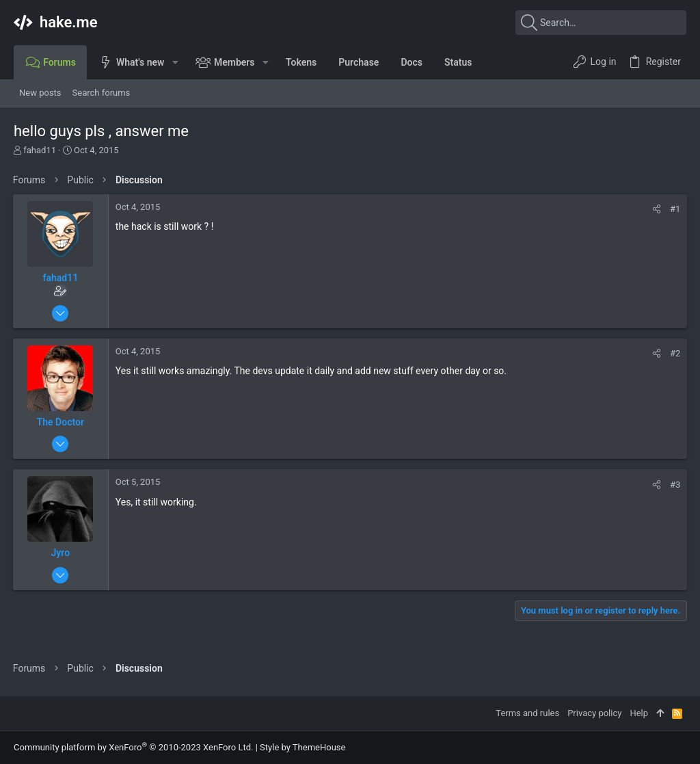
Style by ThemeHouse (302, 747)
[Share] (655, 208)
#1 (674, 209)
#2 (674, 353)
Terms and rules (527, 713)
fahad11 (39, 150)
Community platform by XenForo (133, 747)
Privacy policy (594, 713)
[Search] (600, 22)
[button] (174, 62)
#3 (674, 484)
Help (639, 713)
